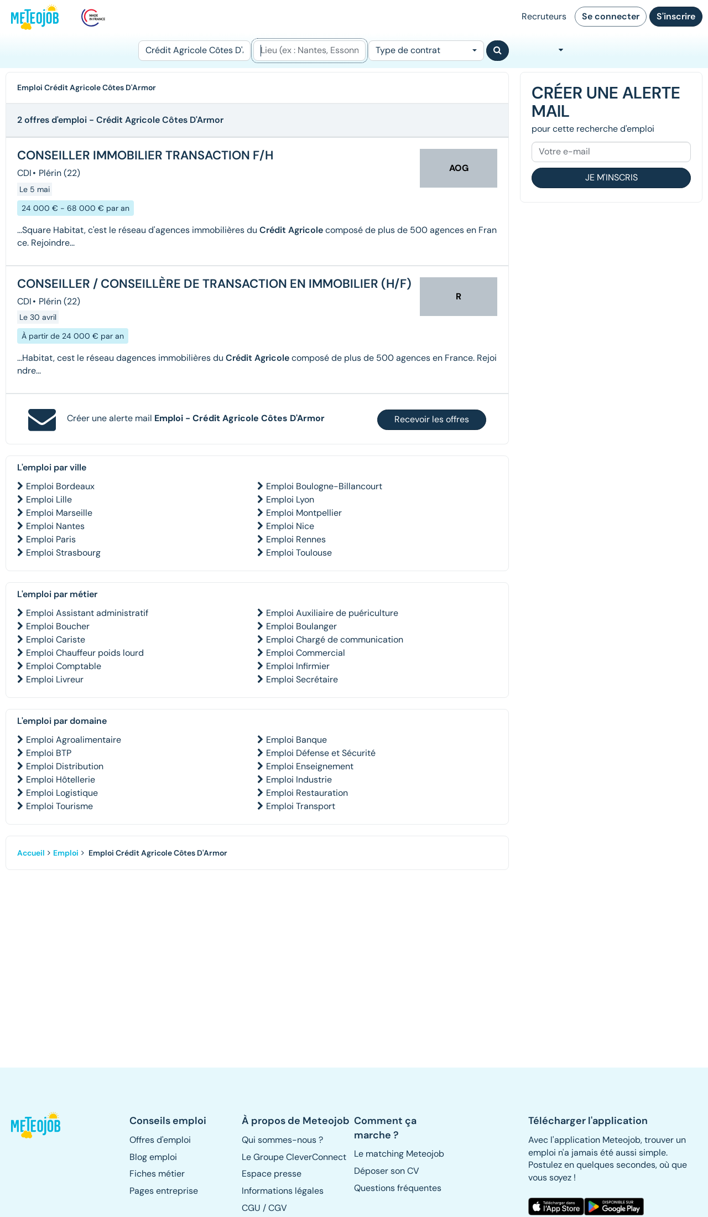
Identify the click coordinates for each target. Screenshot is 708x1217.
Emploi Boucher (58, 626)
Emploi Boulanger (301, 626)
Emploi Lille (49, 499)
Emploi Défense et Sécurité (321, 753)
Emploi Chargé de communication (334, 639)
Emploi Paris (51, 539)
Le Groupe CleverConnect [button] (294, 1157)
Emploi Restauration (307, 793)
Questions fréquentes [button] (397, 1188)
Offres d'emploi (160, 1140)
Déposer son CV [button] (386, 1171)
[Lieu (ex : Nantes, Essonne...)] (309, 50)
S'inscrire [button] (676, 16)
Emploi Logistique (62, 793)
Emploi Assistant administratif (87, 613)
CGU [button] (251, 1208)
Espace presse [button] (271, 1173)
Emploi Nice (290, 526)
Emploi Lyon (290, 499)
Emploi (66, 853)
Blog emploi (153, 1157)
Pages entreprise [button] (163, 1191)
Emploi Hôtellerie (60, 779)
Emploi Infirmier (298, 666)
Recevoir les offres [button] (431, 419)
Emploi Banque (296, 739)
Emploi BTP (48, 753)
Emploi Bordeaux (60, 486)
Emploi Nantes (55, 526)
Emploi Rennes (296, 539)
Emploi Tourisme (59, 806)
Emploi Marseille (59, 513)
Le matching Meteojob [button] (399, 1153)
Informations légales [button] (283, 1191)
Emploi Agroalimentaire (73, 739)
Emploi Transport (300, 806)
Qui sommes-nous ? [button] (282, 1140)
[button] (36, 1125)
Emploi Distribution (64, 766)
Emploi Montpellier (304, 513)
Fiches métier (157, 1173)
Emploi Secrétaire (302, 679)
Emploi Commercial (305, 653)
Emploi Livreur (55, 679)
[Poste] (194, 50)
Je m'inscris (611, 177)
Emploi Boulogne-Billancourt (324, 486)
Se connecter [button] (610, 16)
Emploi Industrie (299, 779)
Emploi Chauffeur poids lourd (85, 653)
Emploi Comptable (63, 666)
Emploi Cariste (55, 639)
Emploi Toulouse (299, 552)
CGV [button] (277, 1208)
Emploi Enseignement (309, 766)
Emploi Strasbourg (63, 552)
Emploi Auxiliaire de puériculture (332, 613)
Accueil (31, 853)
